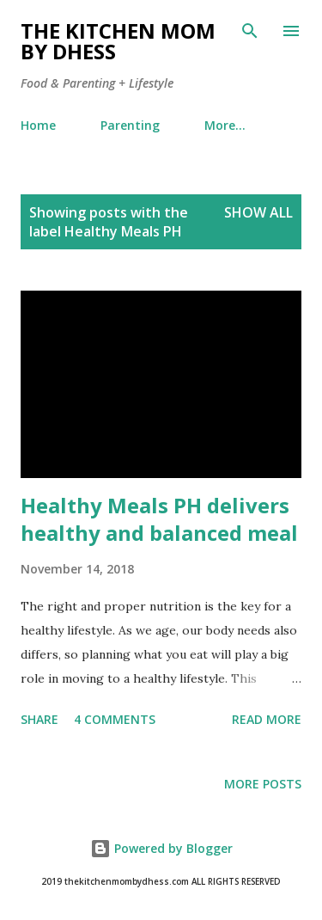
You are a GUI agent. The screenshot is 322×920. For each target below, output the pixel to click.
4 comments (114, 719)
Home (38, 125)
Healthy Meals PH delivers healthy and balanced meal (159, 519)
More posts (262, 784)
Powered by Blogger (161, 848)
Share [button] (39, 719)
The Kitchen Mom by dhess (118, 40)
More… (225, 125)
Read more (266, 719)
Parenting (130, 125)
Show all (258, 212)
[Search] (250, 31)
